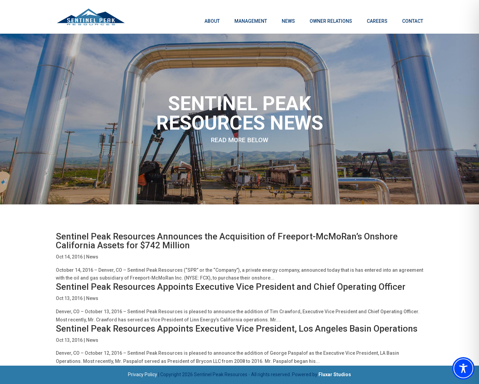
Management (250, 21)
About (212, 21)
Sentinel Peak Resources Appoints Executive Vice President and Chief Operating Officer (231, 287)
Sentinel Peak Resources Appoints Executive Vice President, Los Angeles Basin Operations (236, 328)
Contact (412, 21)
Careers (377, 21)
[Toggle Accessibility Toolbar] (463, 368)
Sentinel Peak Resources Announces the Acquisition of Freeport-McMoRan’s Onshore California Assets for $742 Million (227, 240)
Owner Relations (331, 21)
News (288, 21)
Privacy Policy (142, 374)
